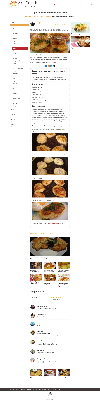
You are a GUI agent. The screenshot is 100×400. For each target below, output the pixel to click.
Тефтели (15, 93)
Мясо (14, 66)
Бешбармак (16, 33)
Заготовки (63, 4)
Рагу (14, 81)
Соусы (91, 4)
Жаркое (15, 51)
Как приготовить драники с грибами (49, 283)
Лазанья (15, 58)
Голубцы (15, 41)
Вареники (15, 36)
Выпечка (44, 4)
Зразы (14, 53)
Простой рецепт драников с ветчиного (35, 283)
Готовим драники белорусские (63, 270)
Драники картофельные (35, 270)
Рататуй (15, 83)
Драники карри (63, 377)
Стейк (14, 91)
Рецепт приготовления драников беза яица (63, 284)
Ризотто (15, 86)
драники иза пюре (53, 223)
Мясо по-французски (18, 68)
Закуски (70, 4)
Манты (14, 63)
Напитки (80, 4)
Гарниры (15, 38)
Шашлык (15, 103)
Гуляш (14, 46)
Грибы (14, 43)
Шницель (15, 106)
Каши (75, 4)
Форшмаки (15, 96)
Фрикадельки (16, 98)
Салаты (86, 4)
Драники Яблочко (77, 48)
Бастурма (15, 31)
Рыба (14, 88)
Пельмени (15, 73)
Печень (14, 76)
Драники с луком (36, 377)
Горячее (51, 4)
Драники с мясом (49, 377)
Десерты (56, 4)
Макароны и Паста (17, 61)
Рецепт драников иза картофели (49, 270)
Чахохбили (15, 101)
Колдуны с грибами (77, 34)
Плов (14, 78)
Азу (13, 28)
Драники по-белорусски (40, 258)
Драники (15, 48)
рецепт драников (51, 62)
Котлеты (15, 56)
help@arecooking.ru (50, 399)
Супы (96, 4)
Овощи (14, 71)
